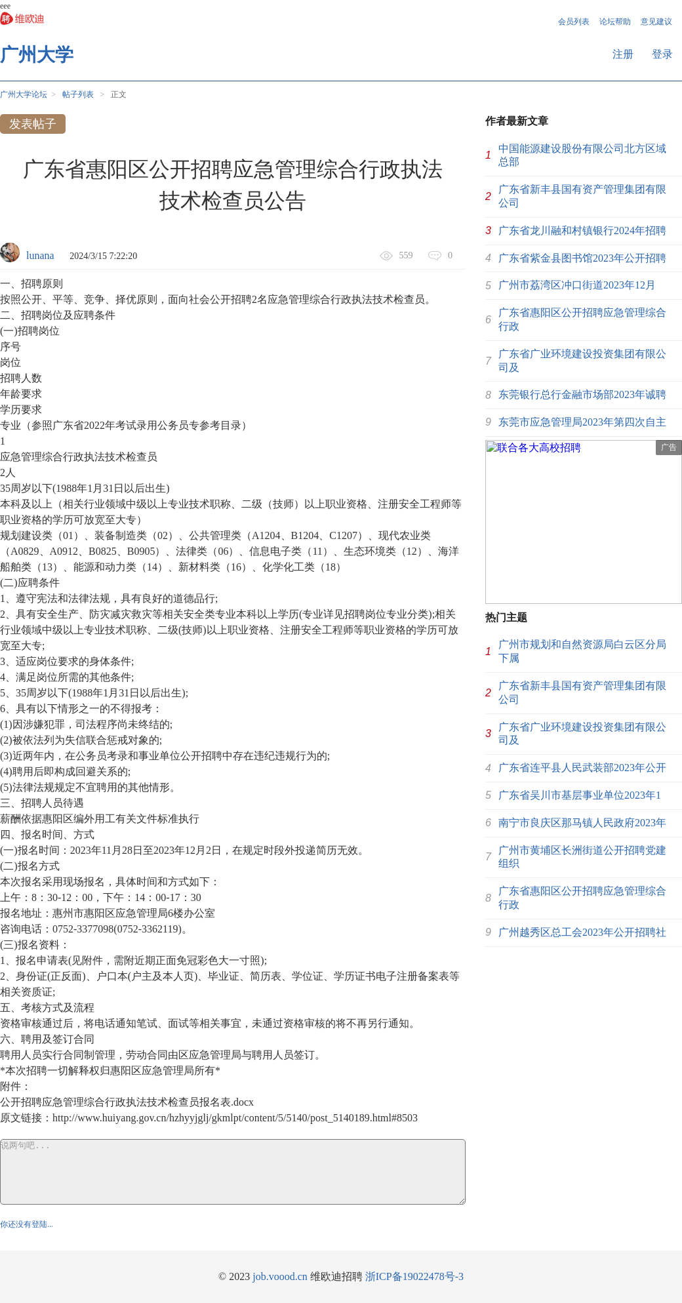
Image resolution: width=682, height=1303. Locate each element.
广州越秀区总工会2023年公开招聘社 (582, 932)
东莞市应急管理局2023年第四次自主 (582, 422)
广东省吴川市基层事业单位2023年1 (579, 795)
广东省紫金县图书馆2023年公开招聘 (582, 258)
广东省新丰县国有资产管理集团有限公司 (582, 196)
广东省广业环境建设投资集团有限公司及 (582, 360)
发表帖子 (32, 123)
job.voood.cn (280, 1276)
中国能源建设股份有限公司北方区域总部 (582, 155)
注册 (622, 54)
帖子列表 (78, 94)
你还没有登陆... (26, 1224)
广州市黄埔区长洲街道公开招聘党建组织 (582, 857)
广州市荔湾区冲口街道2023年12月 (577, 285)
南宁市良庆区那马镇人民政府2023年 (582, 822)
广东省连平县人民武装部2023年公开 (582, 767)
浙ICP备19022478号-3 (414, 1276)
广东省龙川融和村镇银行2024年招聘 (582, 230)
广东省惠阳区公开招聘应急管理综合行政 (582, 319)
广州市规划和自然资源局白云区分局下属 (582, 651)
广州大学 (36, 55)
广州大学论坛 (23, 94)
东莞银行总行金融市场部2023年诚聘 (582, 394)
